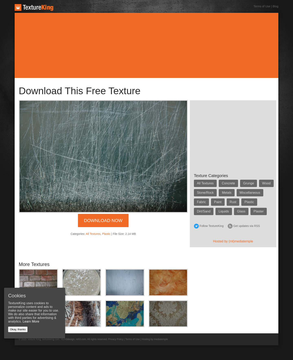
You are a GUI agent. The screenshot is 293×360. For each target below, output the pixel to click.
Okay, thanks (18, 329)
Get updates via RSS (246, 226)
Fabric (201, 202)
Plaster (259, 211)
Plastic (106, 233)
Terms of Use (262, 6)
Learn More (31, 321)
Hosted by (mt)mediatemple (233, 241)
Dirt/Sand (204, 211)
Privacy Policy (116, 339)
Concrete (228, 183)
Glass (241, 211)
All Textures (93, 233)
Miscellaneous (250, 192)
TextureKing (34, 7)
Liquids (224, 211)
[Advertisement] (146, 45)
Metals (226, 192)
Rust (233, 202)
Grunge (248, 183)
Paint (217, 202)
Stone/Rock (205, 192)
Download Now (103, 220)
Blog (275, 6)
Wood (266, 183)
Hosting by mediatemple (155, 339)
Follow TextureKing (212, 226)
